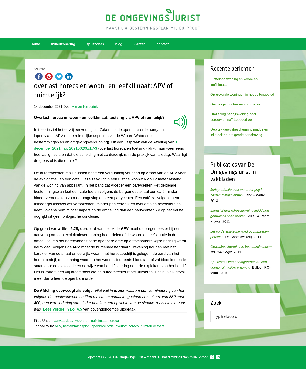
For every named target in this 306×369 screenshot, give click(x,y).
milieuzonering (63, 44)
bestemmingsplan (76, 326)
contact (163, 44)
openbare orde (103, 326)
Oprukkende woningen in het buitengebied (242, 94)
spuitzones (95, 44)
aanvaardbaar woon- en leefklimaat (80, 320)
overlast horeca (127, 326)
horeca (113, 320)
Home (35, 44)
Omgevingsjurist (153, 19)
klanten (140, 44)
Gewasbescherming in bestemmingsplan (241, 246)
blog (118, 44)
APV (58, 326)
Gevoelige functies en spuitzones (235, 104)
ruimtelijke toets (152, 326)
